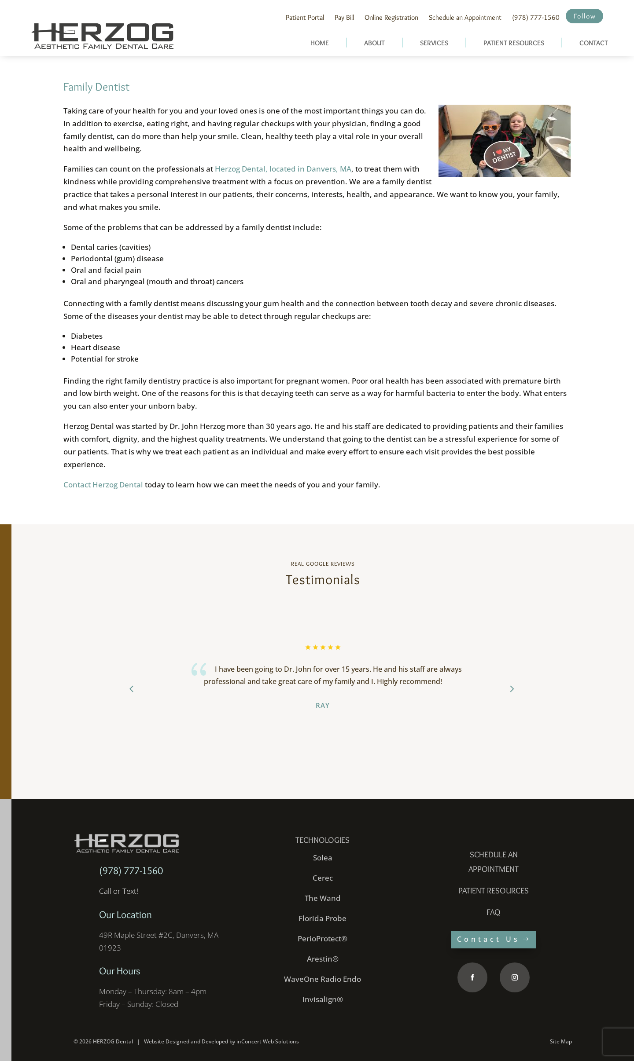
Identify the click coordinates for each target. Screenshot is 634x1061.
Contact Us (488, 939)
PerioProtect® (322, 938)
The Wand (323, 898)
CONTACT (593, 43)
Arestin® (323, 959)
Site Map (561, 1041)
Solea (322, 857)
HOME (319, 43)
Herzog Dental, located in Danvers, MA (283, 169)
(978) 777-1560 (536, 17)
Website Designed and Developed (186, 1041)
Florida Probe (322, 918)
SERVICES (434, 43)
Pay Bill (344, 17)
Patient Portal (305, 17)
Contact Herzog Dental (103, 484)
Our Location (125, 914)
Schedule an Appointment (465, 17)
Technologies (322, 840)
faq (494, 912)
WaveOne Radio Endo (322, 979)
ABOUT (374, 43)
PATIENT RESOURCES (513, 43)
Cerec (323, 878)
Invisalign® (322, 999)
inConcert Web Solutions (267, 1041)
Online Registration (391, 17)
